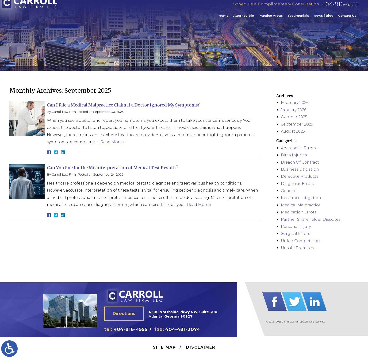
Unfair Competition (300, 241)
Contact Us (347, 20)
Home (224, 20)
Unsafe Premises (297, 248)
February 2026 (294, 102)
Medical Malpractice (301, 205)
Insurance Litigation (301, 198)
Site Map (164, 347)
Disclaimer (200, 347)
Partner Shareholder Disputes (310, 219)
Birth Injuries (294, 155)
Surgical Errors (295, 233)
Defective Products (299, 176)
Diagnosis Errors (297, 183)
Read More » (112, 142)
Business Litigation (300, 169)
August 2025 (293, 131)
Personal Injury (296, 226)
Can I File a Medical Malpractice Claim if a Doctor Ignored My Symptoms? (123, 105)
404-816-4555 (340, 8)
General (288, 191)
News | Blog (324, 20)
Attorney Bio (243, 20)
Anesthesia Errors (298, 148)
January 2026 (293, 110)
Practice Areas (271, 20)
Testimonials (298, 20)
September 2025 (297, 124)
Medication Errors (298, 212)
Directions (126, 314)
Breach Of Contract (300, 162)
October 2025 (294, 117)
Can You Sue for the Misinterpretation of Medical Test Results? (112, 167)
